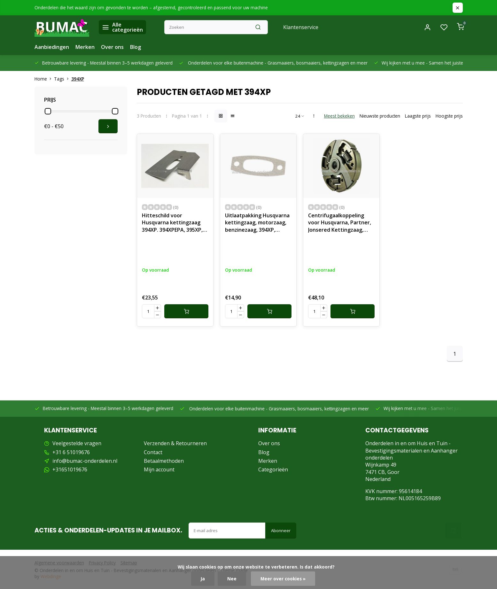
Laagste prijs (418, 116)
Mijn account (159, 469)
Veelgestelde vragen (76, 443)
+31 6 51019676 (71, 452)
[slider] (48, 111)
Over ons (112, 46)
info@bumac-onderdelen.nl (84, 460)
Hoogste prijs (449, 116)
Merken (85, 46)
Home (44, 79)
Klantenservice (300, 27)
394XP (77, 79)
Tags (62, 79)
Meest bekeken (339, 116)
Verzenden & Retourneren (175, 443)
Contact (153, 452)
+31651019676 (69, 469)
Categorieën (273, 469)
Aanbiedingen (52, 46)
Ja (203, 579)
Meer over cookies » (283, 579)
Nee (232, 579)
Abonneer (281, 530)
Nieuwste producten (380, 116)
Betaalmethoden (164, 460)
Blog (135, 46)
